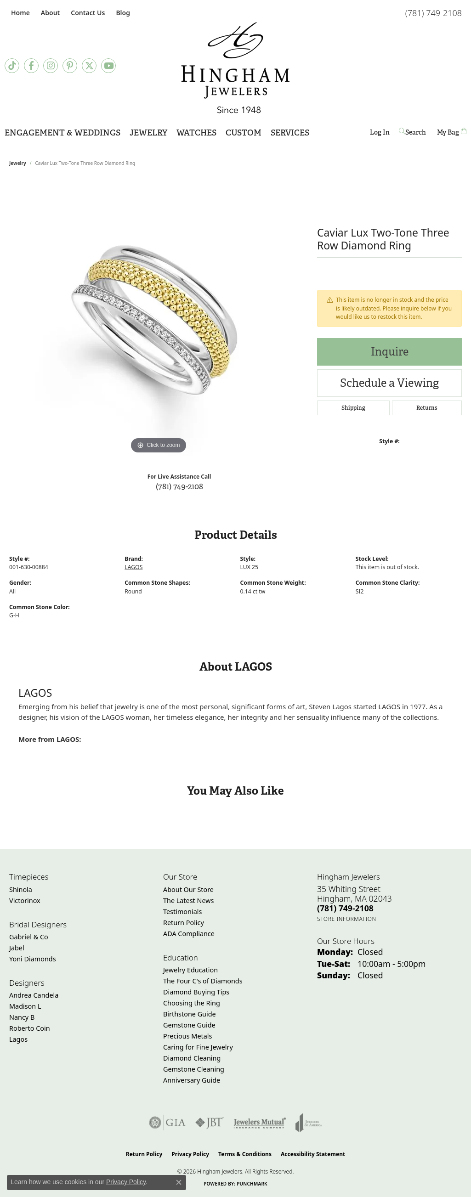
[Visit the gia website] (167, 1122)
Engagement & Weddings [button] (62, 132)
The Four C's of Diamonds (203, 981)
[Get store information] (346, 919)
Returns (426, 408)
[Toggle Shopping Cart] (451, 132)
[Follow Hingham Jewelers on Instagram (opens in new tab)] (50, 65)
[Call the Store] (345, 908)
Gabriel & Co (28, 936)
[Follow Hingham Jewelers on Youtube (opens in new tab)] (108, 65)
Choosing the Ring (191, 1003)
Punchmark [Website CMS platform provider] (252, 1183)
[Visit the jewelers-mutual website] (259, 1122)
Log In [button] (380, 134)
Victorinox (24, 900)
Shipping (353, 408)
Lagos (18, 1039)
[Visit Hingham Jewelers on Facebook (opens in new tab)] (31, 65)
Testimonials (182, 911)
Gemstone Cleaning (193, 1069)
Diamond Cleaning (192, 1058)
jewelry (17, 163)
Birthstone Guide (189, 1014)
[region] (158, 318)
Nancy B (21, 1017)
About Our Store (188, 889)
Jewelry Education (190, 970)
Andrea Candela (33, 995)
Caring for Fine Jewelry (198, 1047)
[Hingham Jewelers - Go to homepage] (235, 68)
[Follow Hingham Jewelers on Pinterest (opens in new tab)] (69, 65)
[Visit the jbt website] (209, 1122)
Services (290, 132)
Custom (243, 132)
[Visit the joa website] (308, 1122)
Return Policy (183, 922)
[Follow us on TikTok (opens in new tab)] (12, 65)
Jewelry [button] (148, 132)
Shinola (20, 889)
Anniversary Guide (191, 1080)
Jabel (16, 947)
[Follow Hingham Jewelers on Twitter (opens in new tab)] (89, 65)
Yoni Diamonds (32, 958)
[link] (19, 13)
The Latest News (188, 900)
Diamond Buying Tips (196, 992)
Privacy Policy (190, 1154)
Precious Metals (187, 1036)
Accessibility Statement (313, 1154)
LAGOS (133, 567)
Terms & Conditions (245, 1154)
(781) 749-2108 (179, 486)
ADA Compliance (189, 933)
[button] (49, 13)
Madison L (25, 1006)
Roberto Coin (29, 1028)
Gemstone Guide (189, 1025)
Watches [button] (196, 132)
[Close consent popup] (179, 1182)
